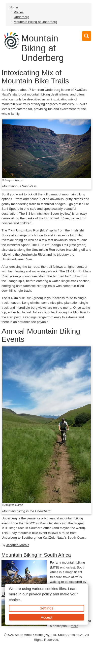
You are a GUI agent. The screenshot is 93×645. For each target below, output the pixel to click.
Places (19, 12)
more (74, 626)
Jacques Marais (17, 545)
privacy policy (40, 594)
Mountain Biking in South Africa (36, 555)
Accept (46, 617)
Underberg (21, 17)
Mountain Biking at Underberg (35, 22)
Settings (46, 608)
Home (13, 7)
